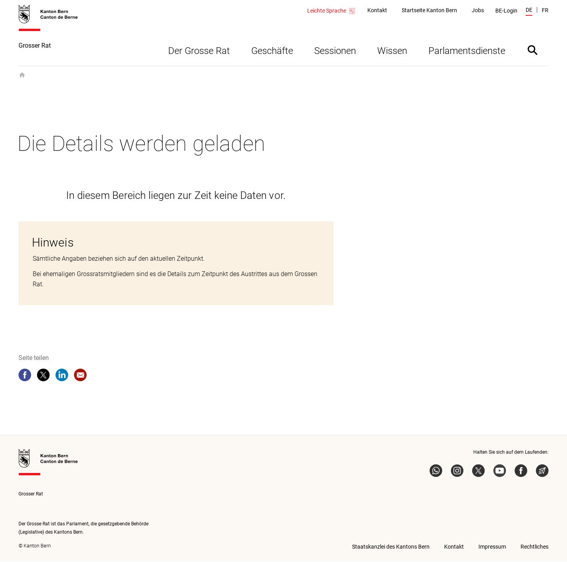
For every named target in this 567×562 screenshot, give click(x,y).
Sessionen (335, 51)
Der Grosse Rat (199, 51)
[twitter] (43, 375)
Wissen (392, 51)
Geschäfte (272, 51)
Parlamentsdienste (466, 51)
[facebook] (25, 375)
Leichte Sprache (331, 11)
